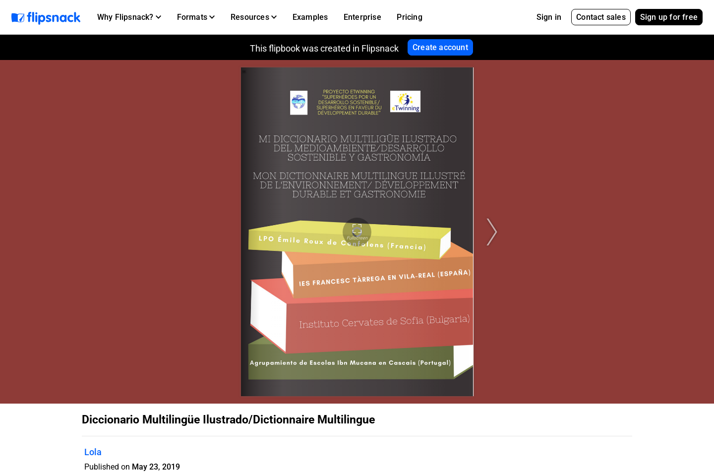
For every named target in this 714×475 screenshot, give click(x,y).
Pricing (409, 17)
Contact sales (601, 17)
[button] (129, 17)
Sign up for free (669, 17)
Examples (310, 17)
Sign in (548, 17)
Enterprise (362, 17)
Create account (440, 47)
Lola (93, 452)
